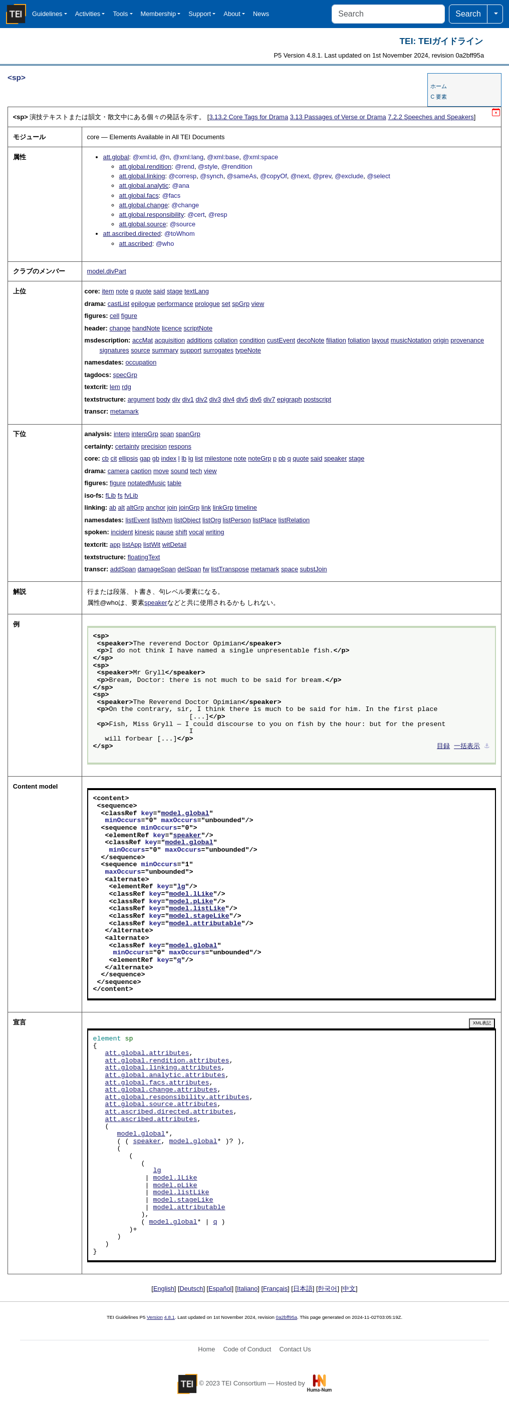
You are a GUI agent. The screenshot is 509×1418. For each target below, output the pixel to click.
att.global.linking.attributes (163, 1068)
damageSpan (157, 569)
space (289, 569)
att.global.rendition (145, 166)
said (159, 291)
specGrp (125, 375)
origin (440, 340)
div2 (201, 399)
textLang (196, 291)
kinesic (144, 532)
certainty (127, 446)
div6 (256, 399)
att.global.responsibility (151, 214)
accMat (142, 340)
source (140, 350)
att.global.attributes (147, 1053)
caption (141, 471)
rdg (126, 387)
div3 (215, 399)
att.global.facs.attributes (157, 1083)
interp (122, 434)
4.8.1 (169, 1317)
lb (183, 458)
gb (155, 458)
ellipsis (128, 458)
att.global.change (143, 205)
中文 (349, 1288)
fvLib (131, 495)
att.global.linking (142, 176)
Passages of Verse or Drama (338, 117)
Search (468, 14)
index (169, 458)
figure (129, 315)
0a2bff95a (287, 1317)
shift (181, 532)
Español (219, 1288)
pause (165, 532)
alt (121, 507)
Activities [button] (88, 14)
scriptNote (197, 328)
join (172, 507)
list (199, 458)
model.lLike (191, 894)
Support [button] (199, 14)
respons (179, 446)
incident (122, 532)
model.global (185, 813)
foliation (359, 340)
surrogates (218, 350)
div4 (228, 399)
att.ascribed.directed (132, 233)
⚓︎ (487, 746)
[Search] (388, 14)
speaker (335, 458)
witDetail (174, 544)
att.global (116, 157)
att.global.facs (139, 195)
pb (282, 458)
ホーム (438, 86)
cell (114, 315)
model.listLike (197, 908)
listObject (187, 520)
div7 (269, 399)
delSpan (189, 569)
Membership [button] (158, 14)
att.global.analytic (144, 185)
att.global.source (142, 224)
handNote (146, 328)
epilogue (143, 303)
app (115, 544)
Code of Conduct (247, 1349)
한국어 (327, 1288)
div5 (242, 399)
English (163, 1288)
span (167, 434)
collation (226, 340)
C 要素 (438, 97)
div (176, 399)
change (119, 328)
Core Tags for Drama (248, 117)
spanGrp (188, 434)
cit (114, 458)
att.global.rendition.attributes (167, 1061)
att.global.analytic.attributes (165, 1075)
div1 (188, 399)
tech (196, 471)
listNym (161, 520)
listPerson (237, 520)
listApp (131, 544)
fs (120, 495)
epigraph (289, 399)
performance (175, 303)
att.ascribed (135, 243)
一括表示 (467, 746)
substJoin (313, 569)
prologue (207, 303)
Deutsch (191, 1288)
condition (252, 340)
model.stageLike (199, 916)
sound (179, 471)
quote (143, 291)
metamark (124, 411)
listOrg (211, 520)
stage (174, 291)
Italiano (247, 1288)
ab (112, 507)
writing (215, 532)
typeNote (248, 350)
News (261, 14)
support (190, 350)
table (174, 483)
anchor (155, 507)
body (163, 399)
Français (275, 1288)
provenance (467, 340)
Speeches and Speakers (430, 117)
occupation (140, 362)
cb (105, 458)
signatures (114, 350)
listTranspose (230, 569)
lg (190, 458)
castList (118, 303)
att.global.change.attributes (161, 1090)
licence (172, 328)
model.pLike (191, 901)
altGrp (135, 507)
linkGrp (223, 507)
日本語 (303, 1288)
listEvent (137, 520)
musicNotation (411, 340)
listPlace (264, 520)
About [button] (231, 14)
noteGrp (259, 458)
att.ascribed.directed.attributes (169, 1112)
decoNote (311, 340)
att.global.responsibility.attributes (177, 1097)
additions (199, 340)
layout (380, 340)
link (206, 507)
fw (206, 569)
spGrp (240, 303)
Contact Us (295, 1349)
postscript (317, 399)
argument (141, 399)
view (258, 303)
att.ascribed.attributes (151, 1119)
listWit (151, 544)
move (161, 471)
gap (145, 458)
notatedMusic (147, 483)
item (108, 291)
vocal (196, 532)
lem (115, 387)
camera (118, 471)
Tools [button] (120, 14)
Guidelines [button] (47, 14)
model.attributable (205, 923)
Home (206, 1349)
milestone (218, 458)
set (226, 303)
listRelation (294, 520)
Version (155, 1317)
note (122, 291)
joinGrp (189, 507)
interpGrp (145, 434)
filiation (336, 340)
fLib (111, 495)
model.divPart (106, 271)
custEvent (281, 340)
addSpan (123, 569)
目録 (443, 746)
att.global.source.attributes (161, 1104)
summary (165, 350)
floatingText (144, 557)
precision (154, 446)
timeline (246, 507)
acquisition (170, 340)
